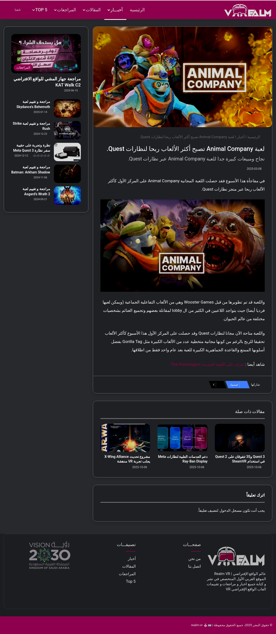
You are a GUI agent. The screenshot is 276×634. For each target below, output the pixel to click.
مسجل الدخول (230, 510)
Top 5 (41, 9)
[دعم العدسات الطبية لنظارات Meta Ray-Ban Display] (182, 438)
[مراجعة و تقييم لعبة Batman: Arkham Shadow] (67, 174)
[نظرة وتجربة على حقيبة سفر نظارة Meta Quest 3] (67, 152)
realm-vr (197, 625)
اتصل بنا (194, 566)
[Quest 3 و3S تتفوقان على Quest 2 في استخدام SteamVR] (240, 438)
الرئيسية (137, 9)
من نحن (194, 558)
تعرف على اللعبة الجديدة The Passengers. (207, 364)
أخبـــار (116, 9)
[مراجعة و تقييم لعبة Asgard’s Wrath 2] (67, 195)
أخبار (240, 137)
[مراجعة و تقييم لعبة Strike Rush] (67, 130)
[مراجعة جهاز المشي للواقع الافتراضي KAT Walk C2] (46, 53)
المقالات (93, 9)
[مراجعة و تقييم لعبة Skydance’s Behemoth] (67, 108)
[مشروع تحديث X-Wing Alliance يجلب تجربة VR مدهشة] (125, 438)
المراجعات (66, 9)
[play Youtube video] (182, 245)
